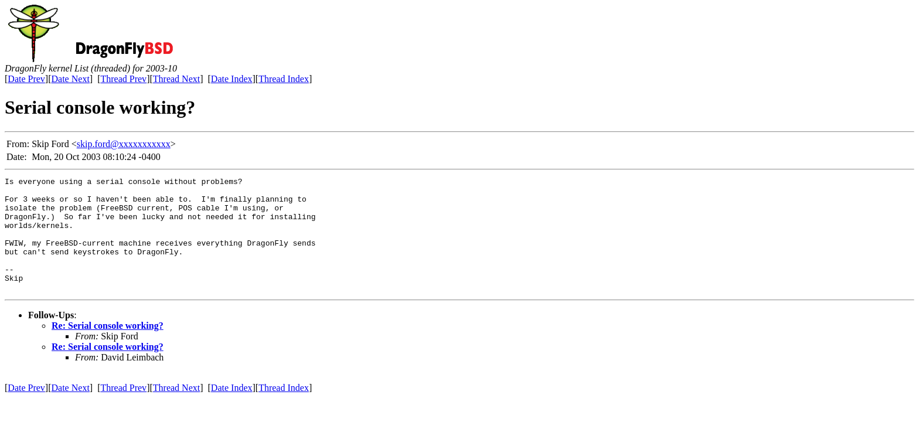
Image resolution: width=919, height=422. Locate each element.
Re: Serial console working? (108, 348)
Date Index (232, 79)
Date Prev (26, 79)
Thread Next (176, 79)
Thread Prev (123, 79)
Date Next (71, 79)
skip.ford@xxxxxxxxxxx (124, 144)
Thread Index (283, 79)
